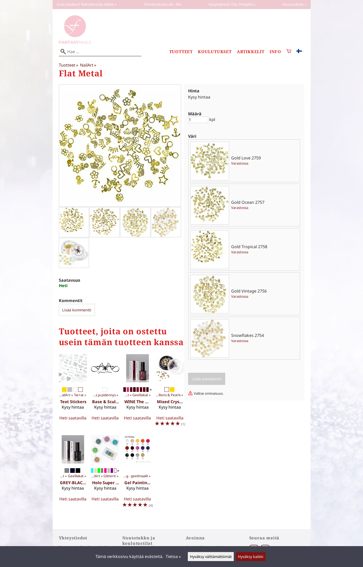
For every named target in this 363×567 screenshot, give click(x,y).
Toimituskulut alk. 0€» (162, 4)
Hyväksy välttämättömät (211, 556)
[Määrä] (198, 120)
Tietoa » (173, 556)
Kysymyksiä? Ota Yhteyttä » (232, 4)
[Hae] (100, 51)
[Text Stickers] (73, 392)
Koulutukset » (294, 4)
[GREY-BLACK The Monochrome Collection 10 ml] (73, 473)
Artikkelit (250, 51)
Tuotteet (181, 51)
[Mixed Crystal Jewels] (170, 392)
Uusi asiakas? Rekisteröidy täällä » (86, 4)
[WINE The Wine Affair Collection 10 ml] (137, 392)
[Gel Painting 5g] (137, 473)
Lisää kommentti (76, 309)
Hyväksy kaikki (250, 556)
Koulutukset (215, 51)
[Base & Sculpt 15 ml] (105, 392)
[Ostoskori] (288, 51)
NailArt (88, 65)
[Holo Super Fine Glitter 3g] (105, 473)
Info (275, 51)
